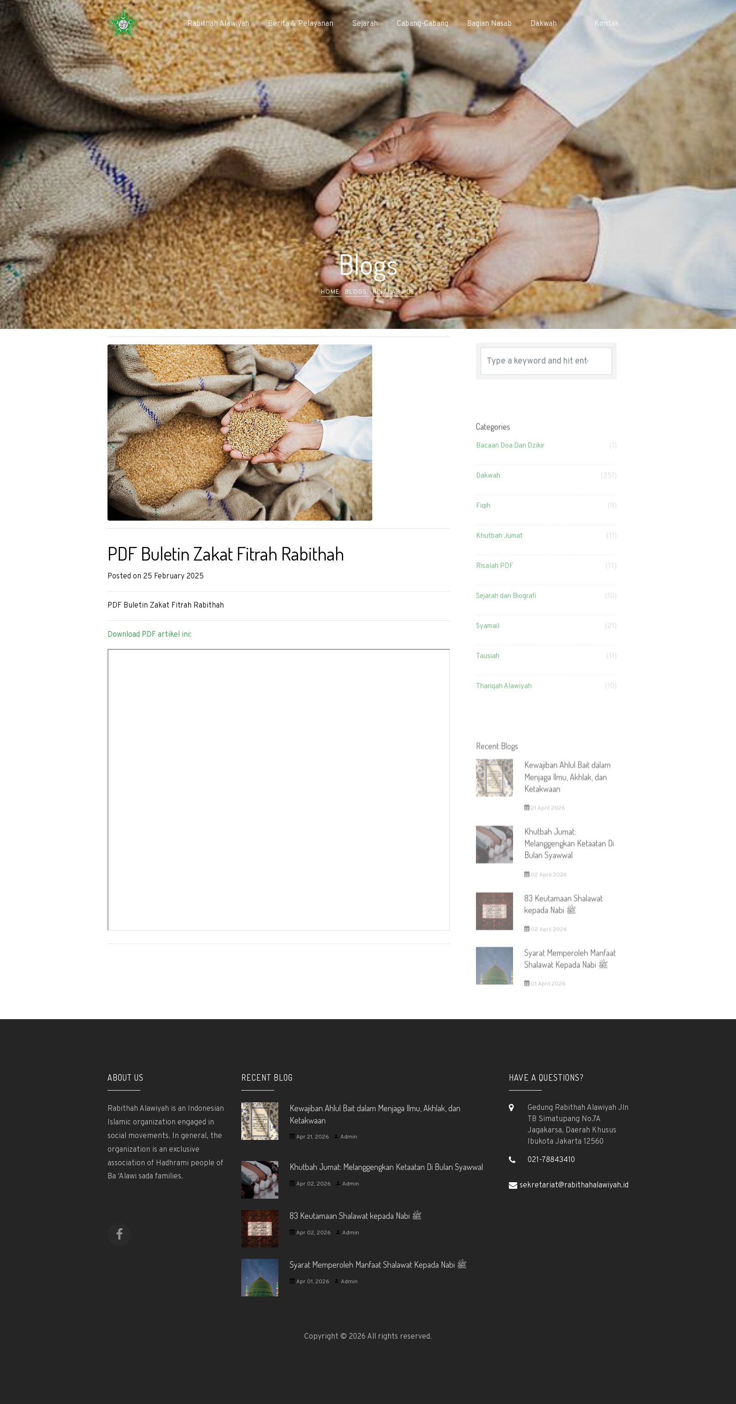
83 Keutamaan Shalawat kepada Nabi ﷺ (356, 1215)
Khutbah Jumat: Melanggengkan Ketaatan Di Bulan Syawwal (386, 1167)
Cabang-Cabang (422, 24)
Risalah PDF (394, 292)
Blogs (357, 292)
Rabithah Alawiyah (218, 24)
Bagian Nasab (489, 24)
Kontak (606, 24)
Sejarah (365, 24)
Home (331, 292)
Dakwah (543, 24)
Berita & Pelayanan (300, 24)
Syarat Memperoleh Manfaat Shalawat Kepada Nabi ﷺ (378, 1264)
